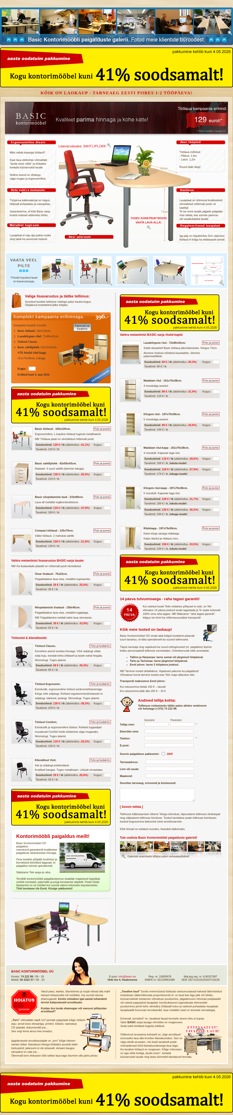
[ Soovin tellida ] (131, 807)
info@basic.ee (127, 976)
